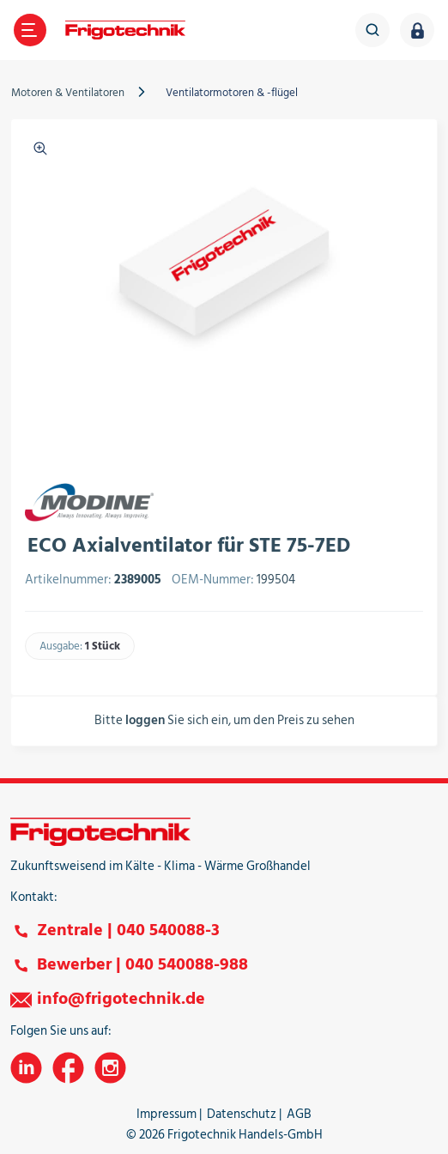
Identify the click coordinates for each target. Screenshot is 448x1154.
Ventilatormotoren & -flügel (232, 92)
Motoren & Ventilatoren (67, 92)
